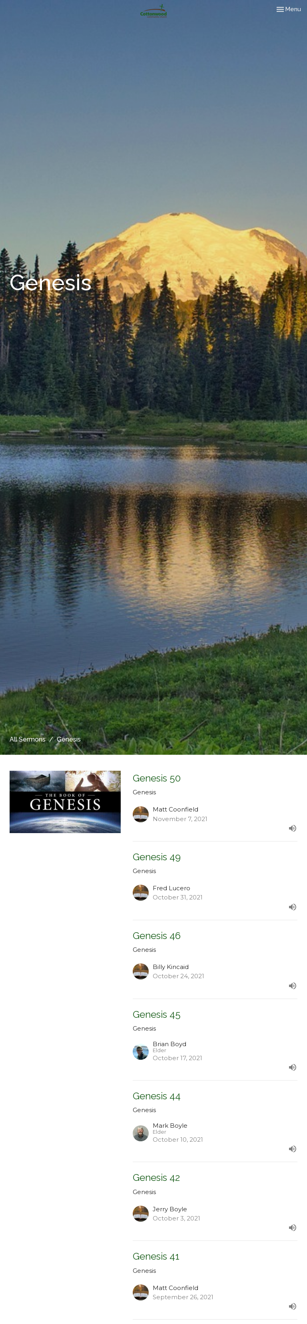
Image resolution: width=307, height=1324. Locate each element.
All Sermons (28, 739)
